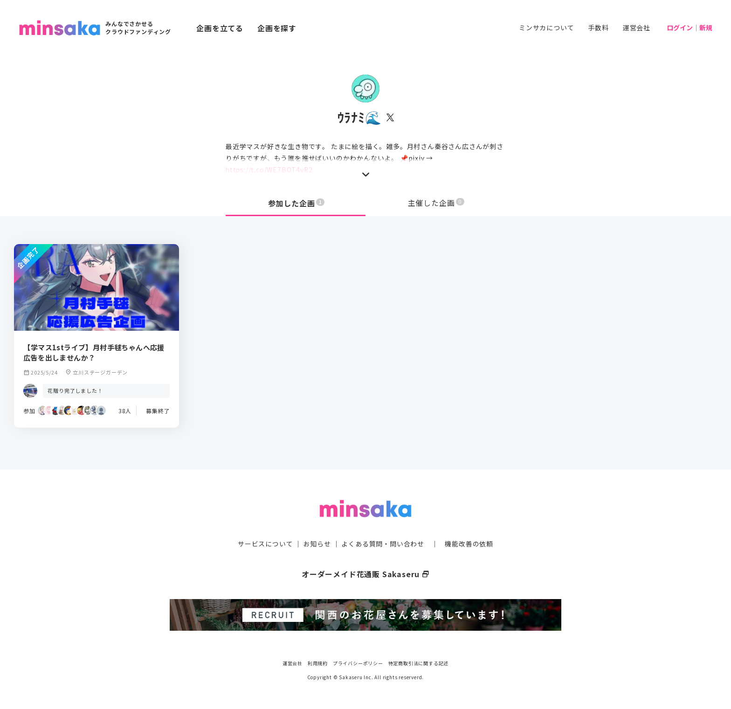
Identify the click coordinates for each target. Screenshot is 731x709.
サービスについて (265, 543)
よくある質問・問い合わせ (382, 543)
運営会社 (636, 27)
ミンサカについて (546, 27)
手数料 (598, 27)
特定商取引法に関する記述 (418, 662)
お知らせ (317, 543)
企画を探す (277, 28)
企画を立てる (219, 28)
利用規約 (318, 662)
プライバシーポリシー (358, 662)
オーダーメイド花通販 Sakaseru (366, 573)
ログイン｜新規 (689, 27)
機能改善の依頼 (469, 543)
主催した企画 (436, 203)
